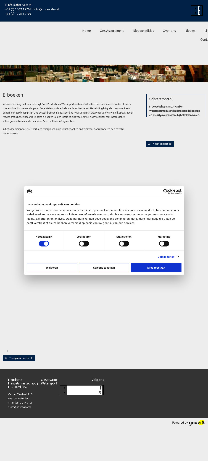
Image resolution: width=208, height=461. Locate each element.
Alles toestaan (156, 267)
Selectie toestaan (104, 267)
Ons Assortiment (112, 30)
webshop (160, 106)
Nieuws (190, 30)
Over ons (169, 30)
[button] (19, 358)
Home (86, 30)
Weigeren (52, 267)
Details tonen (166, 256)
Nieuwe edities (143, 30)
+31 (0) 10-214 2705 (18, 9)
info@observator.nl (19, 4)
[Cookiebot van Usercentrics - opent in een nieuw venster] (165, 191)
